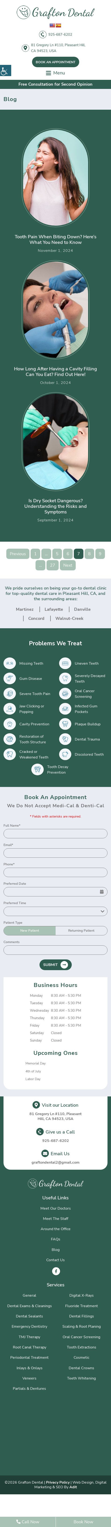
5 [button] (57, 554)
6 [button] (68, 554)
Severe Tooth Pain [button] (34, 693)
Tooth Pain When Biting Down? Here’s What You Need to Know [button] (56, 240)
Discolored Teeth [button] (89, 754)
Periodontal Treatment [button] (29, 1357)
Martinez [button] (25, 609)
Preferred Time (15, 903)
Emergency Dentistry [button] (29, 1326)
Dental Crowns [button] (81, 1368)
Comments (12, 942)
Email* (8, 845)
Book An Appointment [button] (55, 62)
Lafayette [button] (54, 609)
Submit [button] (50, 964)
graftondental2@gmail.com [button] (55, 1162)
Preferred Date (15, 884)
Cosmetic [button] (81, 1357)
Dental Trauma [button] (87, 739)
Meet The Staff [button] (55, 1218)
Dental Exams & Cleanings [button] (29, 1306)
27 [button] (52, 565)
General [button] (29, 1295)
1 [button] (35, 554)
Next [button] (67, 565)
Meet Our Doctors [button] (55, 1208)
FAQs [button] (55, 1239)
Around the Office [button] (56, 1229)
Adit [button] (73, 1487)
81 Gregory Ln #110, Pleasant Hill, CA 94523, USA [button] (58, 48)
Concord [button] (36, 618)
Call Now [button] (27, 1522)
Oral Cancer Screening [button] (81, 1337)
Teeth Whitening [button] (81, 1378)
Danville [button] (82, 609)
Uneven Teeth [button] (87, 663)
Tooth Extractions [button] (81, 1347)
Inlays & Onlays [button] (30, 1368)
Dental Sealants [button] (29, 1316)
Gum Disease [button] (30, 678)
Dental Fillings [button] (81, 1316)
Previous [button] (18, 554)
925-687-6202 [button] (60, 34)
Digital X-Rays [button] (81, 1295)
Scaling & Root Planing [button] (81, 1326)
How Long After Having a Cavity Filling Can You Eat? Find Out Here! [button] (55, 372)
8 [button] (89, 554)
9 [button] (100, 554)
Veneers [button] (29, 1378)
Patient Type (13, 923)
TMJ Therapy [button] (29, 1337)
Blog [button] (56, 1249)
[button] (5, 70)
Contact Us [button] (55, 1260)
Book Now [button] (83, 1522)
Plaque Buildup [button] (87, 724)
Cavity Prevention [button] (34, 724)
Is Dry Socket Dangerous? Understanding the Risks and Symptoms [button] (55, 506)
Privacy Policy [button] (58, 1482)
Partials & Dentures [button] (29, 1388)
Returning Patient (81, 930)
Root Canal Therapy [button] (29, 1347)
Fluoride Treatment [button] (81, 1306)
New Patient (29, 930)
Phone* (9, 864)
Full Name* (12, 826)
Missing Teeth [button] (31, 663)
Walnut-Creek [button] (69, 618)
